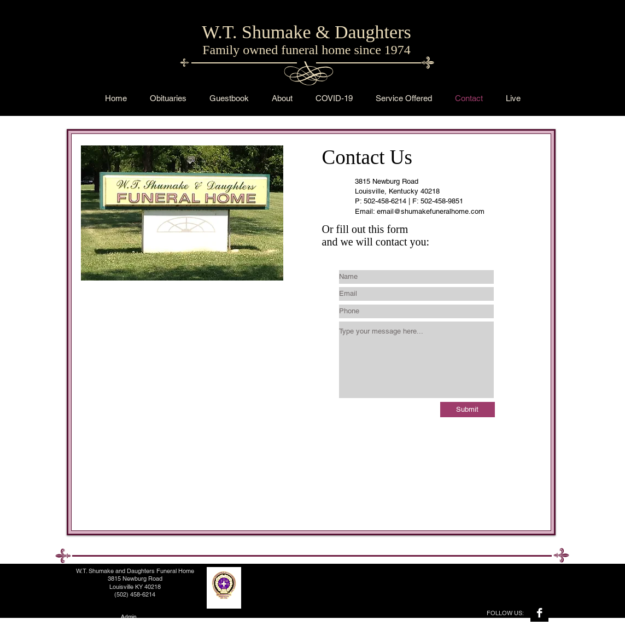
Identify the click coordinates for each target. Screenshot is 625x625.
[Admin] (129, 616)
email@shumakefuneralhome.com (430, 211)
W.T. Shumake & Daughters (306, 32)
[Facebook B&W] (539, 613)
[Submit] (467, 409)
